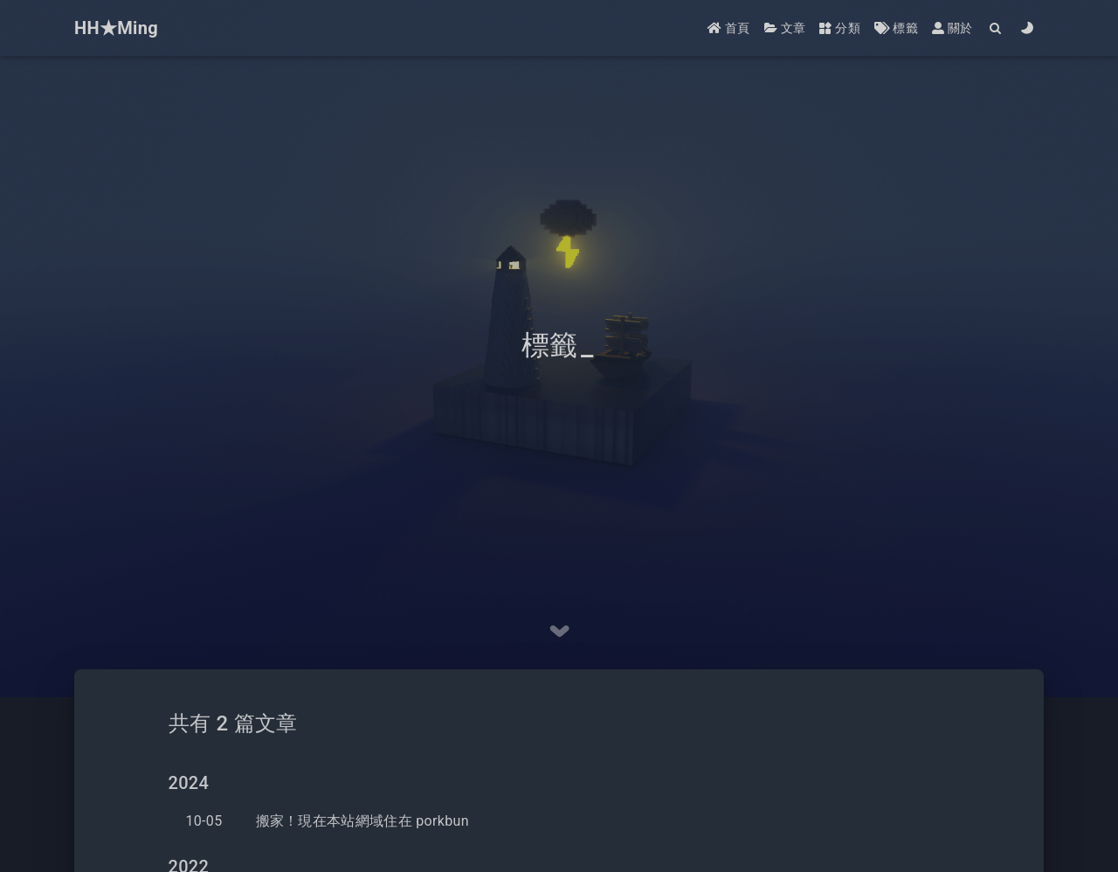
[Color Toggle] (1027, 28)
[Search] (996, 28)
